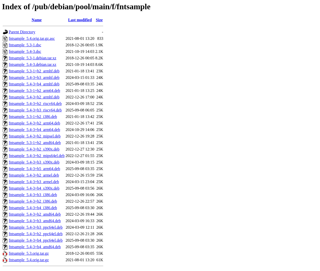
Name (37, 20)
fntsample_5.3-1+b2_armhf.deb (34, 71)
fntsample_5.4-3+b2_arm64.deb (34, 123)
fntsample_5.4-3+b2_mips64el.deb (36, 156)
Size (99, 20)
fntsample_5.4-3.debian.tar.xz (32, 64)
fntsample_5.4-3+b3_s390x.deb (34, 162)
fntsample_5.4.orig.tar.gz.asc (32, 38)
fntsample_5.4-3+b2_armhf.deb (34, 97)
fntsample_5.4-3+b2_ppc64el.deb (35, 234)
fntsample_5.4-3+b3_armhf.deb (34, 77)
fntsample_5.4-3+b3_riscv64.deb (35, 110)
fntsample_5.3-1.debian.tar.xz (32, 58)
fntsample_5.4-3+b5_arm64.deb (34, 169)
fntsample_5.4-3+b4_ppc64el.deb (35, 240)
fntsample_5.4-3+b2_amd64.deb (35, 214)
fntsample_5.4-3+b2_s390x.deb (34, 149)
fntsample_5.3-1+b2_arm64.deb (34, 90)
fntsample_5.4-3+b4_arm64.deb (34, 129)
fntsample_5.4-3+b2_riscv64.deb (35, 103)
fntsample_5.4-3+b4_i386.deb (33, 208)
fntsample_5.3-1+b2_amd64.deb (35, 143)
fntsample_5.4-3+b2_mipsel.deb (34, 136)
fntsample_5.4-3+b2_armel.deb (34, 175)
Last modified (80, 20)
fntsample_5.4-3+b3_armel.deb (34, 182)
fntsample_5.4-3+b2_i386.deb (33, 201)
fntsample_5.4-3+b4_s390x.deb (34, 188)
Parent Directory (22, 32)
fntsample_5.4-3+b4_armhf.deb (34, 84)
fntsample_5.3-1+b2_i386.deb (33, 116)
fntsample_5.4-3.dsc (25, 51)
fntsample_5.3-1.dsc (25, 45)
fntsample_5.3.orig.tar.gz (29, 253)
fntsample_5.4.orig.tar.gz (29, 260)
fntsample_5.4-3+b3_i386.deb (33, 195)
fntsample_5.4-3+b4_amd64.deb (35, 247)
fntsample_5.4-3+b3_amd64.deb (35, 221)
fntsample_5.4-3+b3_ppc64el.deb (35, 227)
